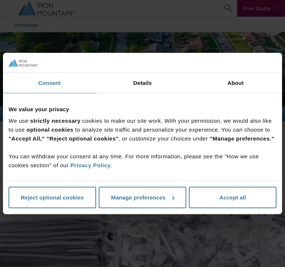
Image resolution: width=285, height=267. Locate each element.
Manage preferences (142, 197)
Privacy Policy (91, 165)
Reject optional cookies (52, 197)
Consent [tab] (49, 82)
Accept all (232, 197)
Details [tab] (142, 82)
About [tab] (235, 82)
